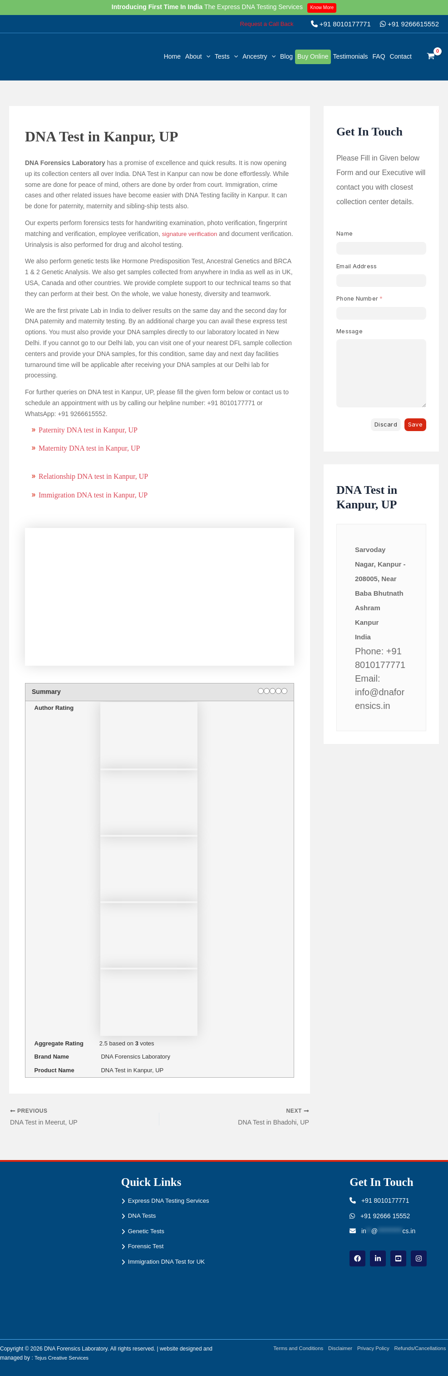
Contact (401, 56)
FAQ (379, 56)
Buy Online (312, 56)
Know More (323, 7)
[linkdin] (378, 1258)
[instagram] (419, 1258)
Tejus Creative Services (62, 1358)
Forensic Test (147, 1257)
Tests (226, 56)
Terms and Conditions (291, 1349)
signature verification (190, 233)
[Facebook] (357, 1258)
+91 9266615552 (409, 24)
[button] (267, 24)
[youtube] (398, 1258)
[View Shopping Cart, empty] (431, 57)
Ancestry (259, 56)
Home (172, 56)
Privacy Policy (371, 1349)
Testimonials (350, 56)
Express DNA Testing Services (157, 1206)
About (197, 56)
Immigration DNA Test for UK (168, 1272)
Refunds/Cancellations (421, 1349)
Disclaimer (336, 1349)
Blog (286, 56)
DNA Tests (143, 1226)
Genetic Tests (147, 1241)
